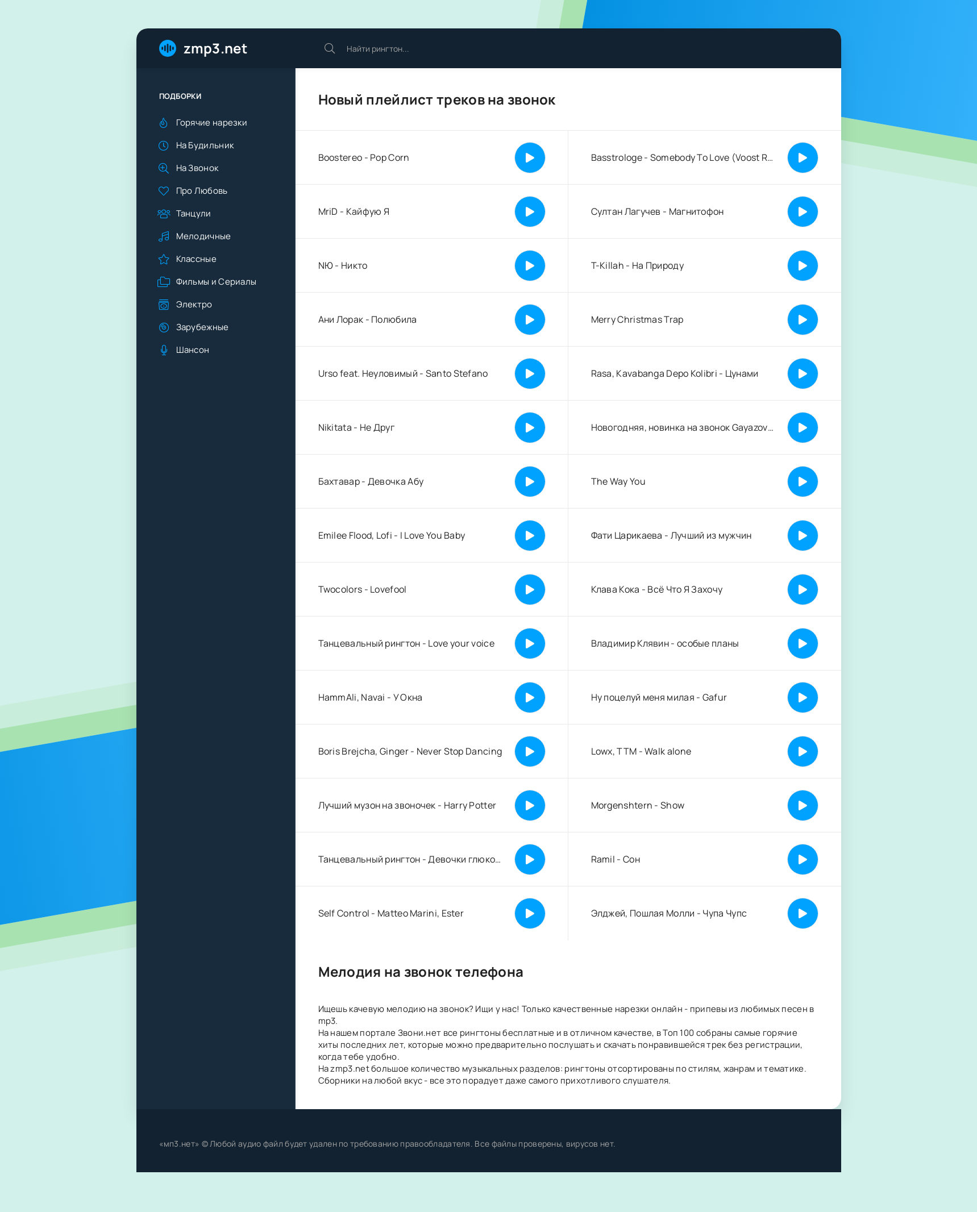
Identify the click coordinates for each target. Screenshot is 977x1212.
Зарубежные (202, 327)
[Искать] (329, 48)
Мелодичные (203, 236)
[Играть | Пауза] (530, 157)
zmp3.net (215, 48)
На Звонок (197, 168)
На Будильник (205, 145)
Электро (194, 304)
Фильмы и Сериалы (216, 282)
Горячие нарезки (212, 122)
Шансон (193, 350)
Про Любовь (202, 191)
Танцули (193, 213)
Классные (196, 259)
